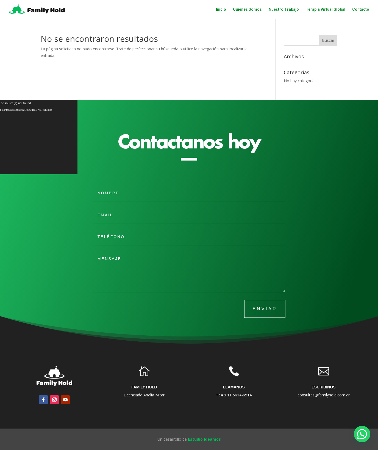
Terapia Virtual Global (325, 9)
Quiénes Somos (247, 9)
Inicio (221, 9)
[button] (362, 434)
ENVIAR (264, 309)
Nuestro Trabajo (284, 9)
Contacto (360, 9)
